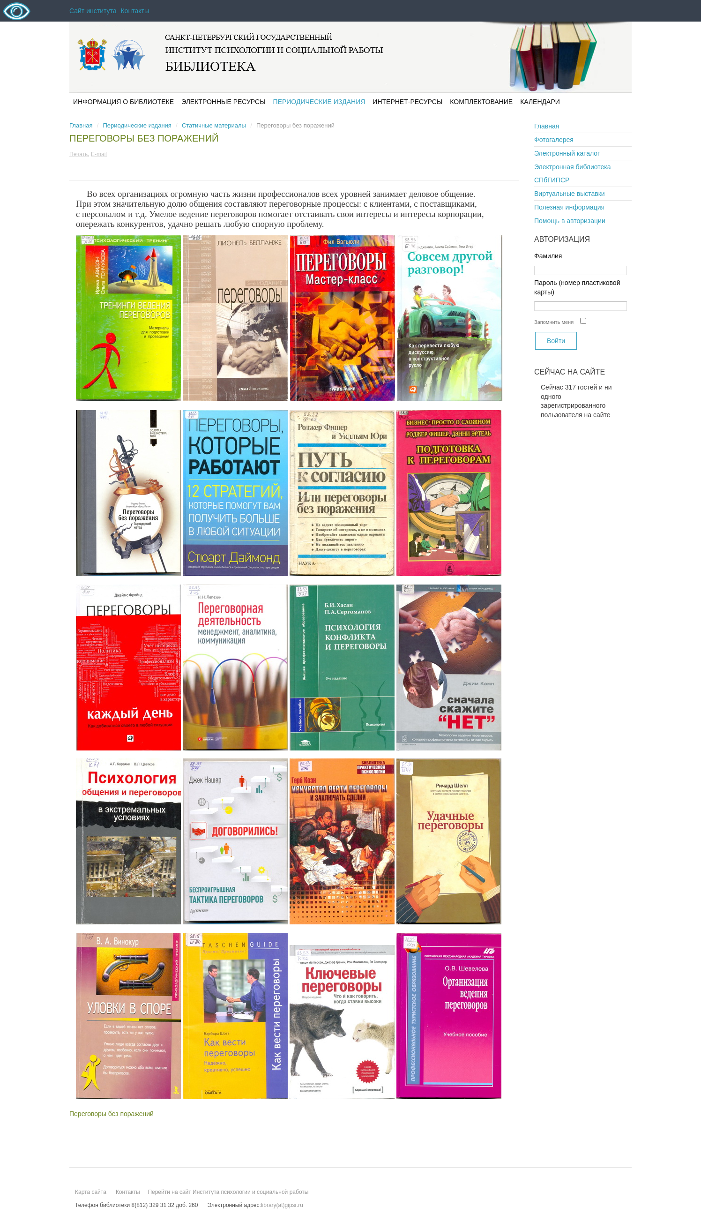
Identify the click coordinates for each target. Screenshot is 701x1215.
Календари (540, 101)
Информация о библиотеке (123, 101)
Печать (78, 154)
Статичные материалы (214, 125)
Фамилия (548, 256)
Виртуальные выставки (569, 193)
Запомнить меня (554, 322)
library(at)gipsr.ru (282, 1205)
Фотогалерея (554, 139)
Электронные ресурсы (223, 101)
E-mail (99, 154)
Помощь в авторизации (569, 221)
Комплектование (481, 101)
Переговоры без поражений (143, 138)
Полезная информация (569, 207)
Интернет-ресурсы (407, 101)
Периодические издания (319, 101)
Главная (80, 125)
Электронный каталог (567, 153)
